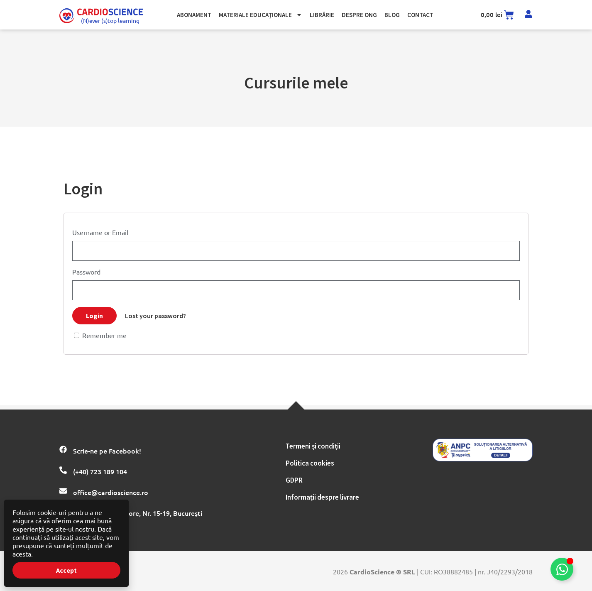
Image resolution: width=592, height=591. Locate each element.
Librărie (322, 15)
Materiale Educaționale (260, 14)
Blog (392, 15)
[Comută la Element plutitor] (561, 569)
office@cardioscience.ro (110, 492)
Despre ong (359, 15)
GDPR (294, 480)
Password (86, 271)
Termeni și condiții (313, 446)
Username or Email (100, 232)
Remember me (100, 335)
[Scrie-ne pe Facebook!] (63, 449)
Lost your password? (155, 315)
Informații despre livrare (322, 497)
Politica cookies (310, 463)
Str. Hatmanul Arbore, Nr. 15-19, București (137, 512)
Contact (420, 15)
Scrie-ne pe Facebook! (107, 450)
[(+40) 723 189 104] (63, 470)
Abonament (194, 15)
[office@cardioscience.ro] (63, 491)
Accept (66, 570)
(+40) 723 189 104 (100, 471)
